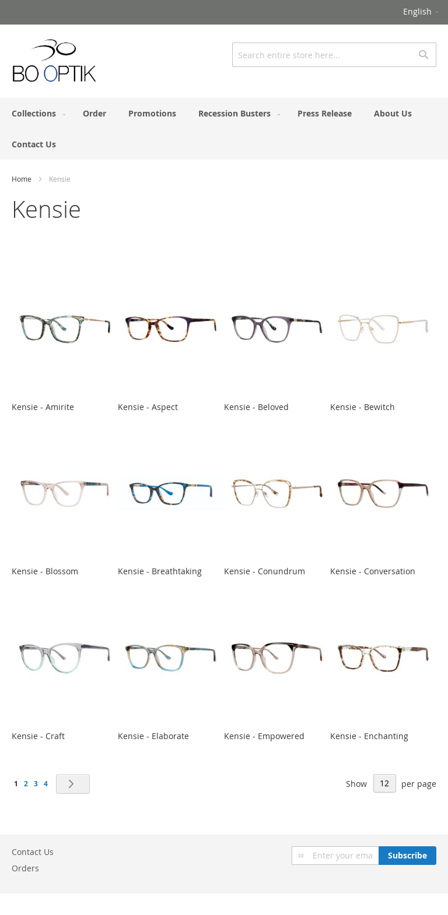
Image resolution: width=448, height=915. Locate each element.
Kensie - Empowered (264, 735)
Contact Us (33, 851)
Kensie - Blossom (45, 571)
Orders (25, 868)
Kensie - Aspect (148, 406)
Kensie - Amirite (43, 406)
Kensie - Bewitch (362, 406)
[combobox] (334, 55)
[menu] (224, 129)
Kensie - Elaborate (153, 735)
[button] (421, 12)
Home (22, 178)
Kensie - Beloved (256, 406)
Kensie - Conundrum (264, 571)
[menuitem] (36, 113)
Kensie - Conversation (372, 571)
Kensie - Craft (38, 735)
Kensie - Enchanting (369, 735)
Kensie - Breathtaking (160, 571)
